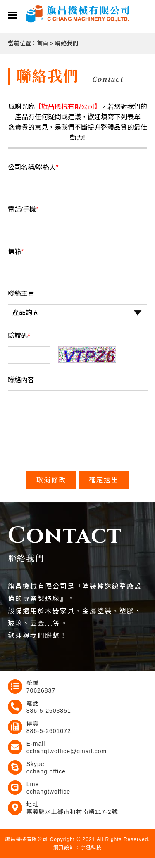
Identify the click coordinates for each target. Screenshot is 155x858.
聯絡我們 (66, 43)
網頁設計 (64, 848)
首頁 (42, 43)
